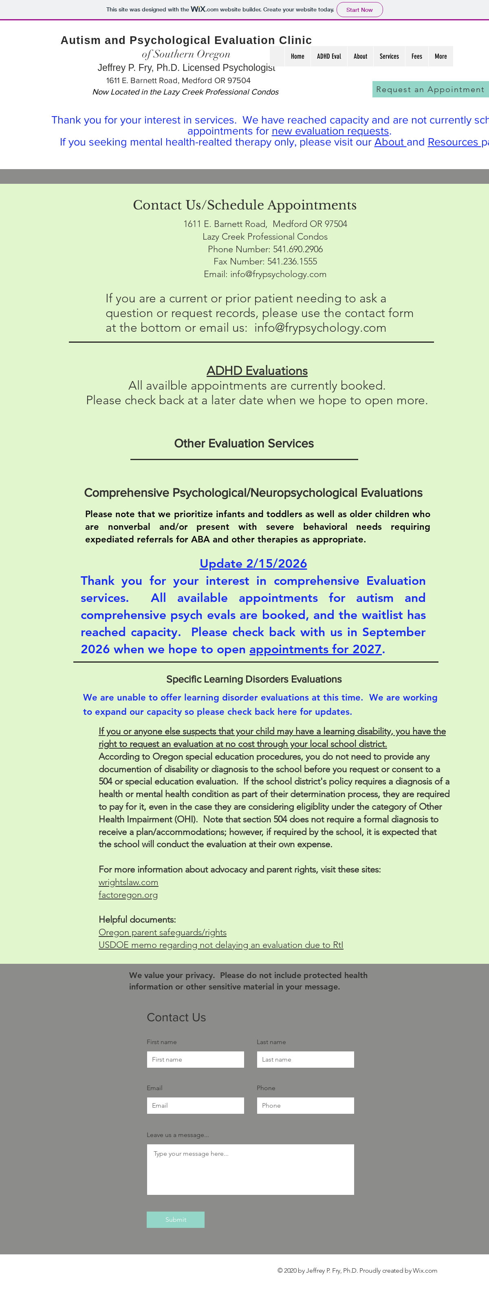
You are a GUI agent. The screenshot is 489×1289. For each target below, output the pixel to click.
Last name (271, 1042)
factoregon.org (128, 894)
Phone (266, 1088)
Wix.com (425, 1270)
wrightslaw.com (129, 882)
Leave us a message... (178, 1135)
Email (155, 1088)
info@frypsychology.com (278, 274)
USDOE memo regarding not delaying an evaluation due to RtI (221, 944)
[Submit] (176, 1220)
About (390, 142)
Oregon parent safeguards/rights (163, 932)
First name (162, 1042)
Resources (454, 142)
